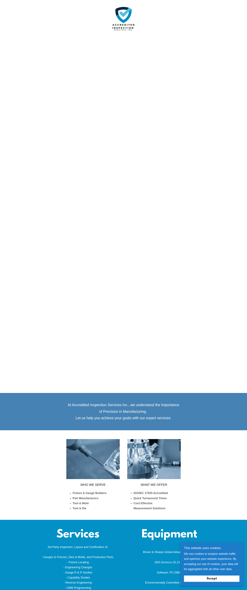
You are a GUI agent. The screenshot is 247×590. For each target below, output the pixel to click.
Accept (212, 578)
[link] (123, 19)
